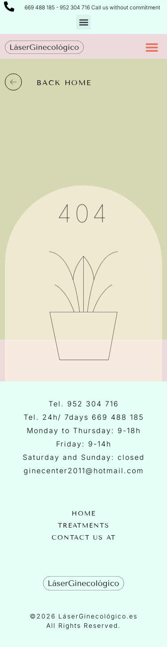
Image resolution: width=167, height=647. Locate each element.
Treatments (84, 525)
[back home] (13, 82)
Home (84, 513)
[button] (83, 22)
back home (64, 82)
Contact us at (84, 537)
